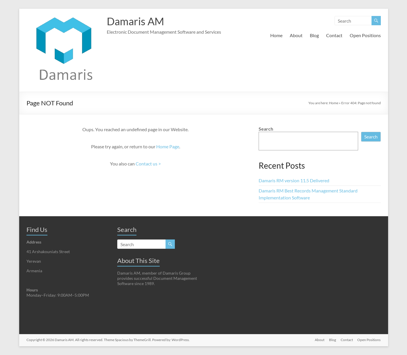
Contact (334, 35)
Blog (314, 35)
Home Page (167, 146)
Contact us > (148, 163)
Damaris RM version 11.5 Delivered (294, 180)
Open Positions (365, 35)
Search (266, 128)
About (296, 35)
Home (276, 35)
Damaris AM (135, 21)
